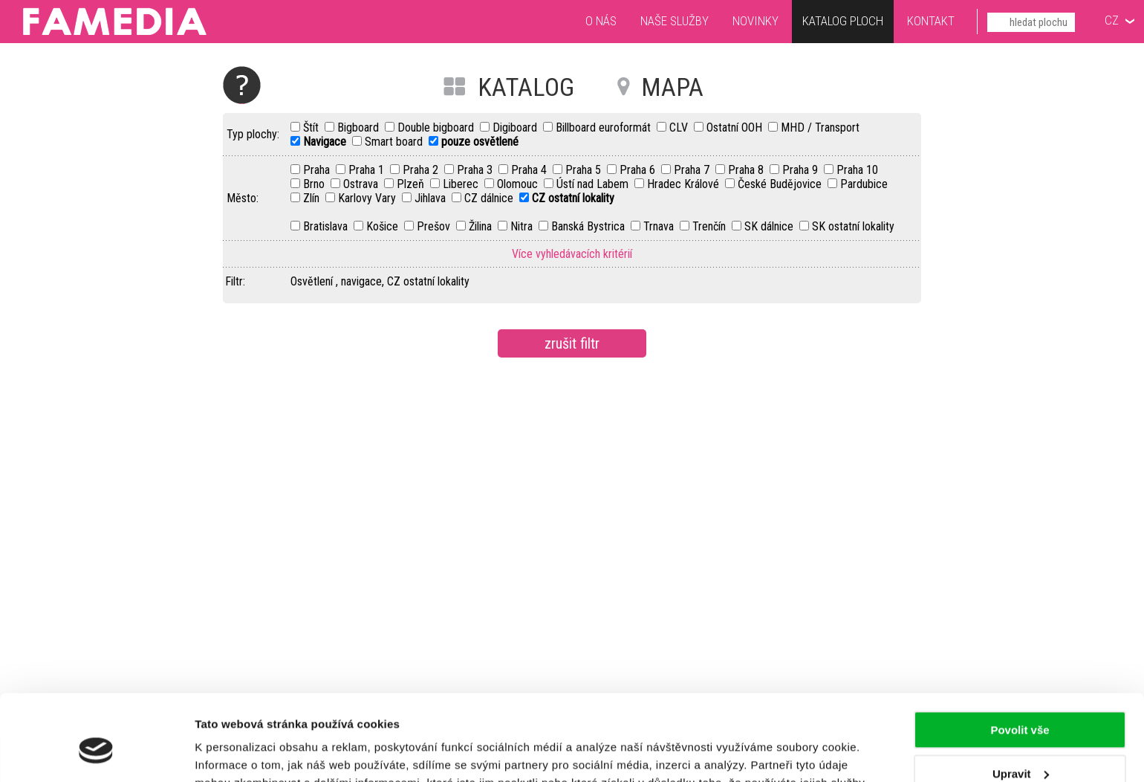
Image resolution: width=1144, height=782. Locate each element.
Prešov (435, 226)
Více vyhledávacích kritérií (572, 254)
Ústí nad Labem (593, 184)
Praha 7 (693, 170)
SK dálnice (770, 226)
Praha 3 (476, 170)
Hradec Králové (684, 184)
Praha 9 (801, 170)
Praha (318, 170)
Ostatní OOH (735, 127)
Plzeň (412, 184)
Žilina (482, 226)
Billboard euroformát (605, 127)
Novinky (755, 20)
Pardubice (864, 184)
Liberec (462, 184)
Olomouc (519, 184)
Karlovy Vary (368, 198)
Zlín (312, 198)
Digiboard (516, 127)
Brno (315, 184)
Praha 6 (639, 170)
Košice (383, 226)
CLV (680, 127)
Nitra (523, 226)
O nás (601, 20)
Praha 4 (530, 170)
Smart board (395, 142)
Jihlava (432, 198)
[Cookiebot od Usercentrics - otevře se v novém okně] (96, 753)
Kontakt (931, 20)
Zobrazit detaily (236, 752)
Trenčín (710, 226)
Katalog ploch (842, 22)
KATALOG (526, 87)
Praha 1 (367, 170)
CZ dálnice (490, 198)
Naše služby (674, 20)
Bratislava (327, 226)
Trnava (660, 226)
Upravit (1020, 702)
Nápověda (242, 85)
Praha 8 (747, 170)
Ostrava (362, 184)
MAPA (672, 87)
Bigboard (359, 127)
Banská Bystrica (589, 226)
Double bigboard (437, 127)
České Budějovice (781, 184)
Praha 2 (422, 170)
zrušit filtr (572, 343)
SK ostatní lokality (853, 226)
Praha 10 (857, 170)
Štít (312, 127)
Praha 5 (584, 170)
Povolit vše (1019, 659)
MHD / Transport (820, 127)
